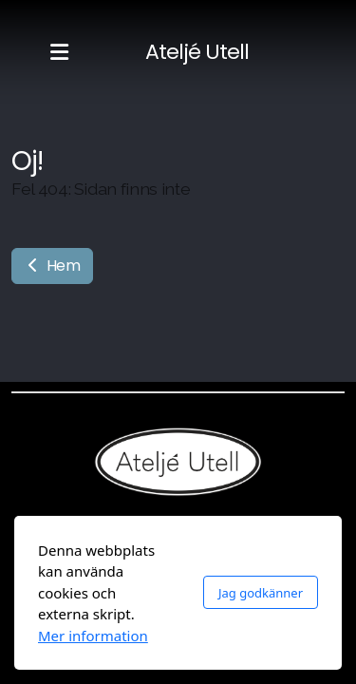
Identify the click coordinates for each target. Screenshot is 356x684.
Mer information (93, 635)
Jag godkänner (260, 592)
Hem (52, 265)
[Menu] (59, 52)
